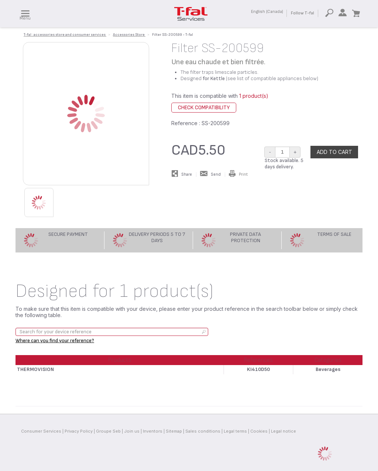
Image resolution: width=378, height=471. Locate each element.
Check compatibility (204, 107)
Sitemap (174, 431)
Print (238, 174)
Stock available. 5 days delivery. (284, 163)
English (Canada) (267, 11)
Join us (132, 431)
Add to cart (334, 152)
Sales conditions (202, 431)
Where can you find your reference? (55, 340)
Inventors (152, 431)
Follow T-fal (302, 13)
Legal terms (235, 431)
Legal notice (283, 431)
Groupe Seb (108, 431)
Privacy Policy (79, 431)
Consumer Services (41, 431)
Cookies (259, 431)
